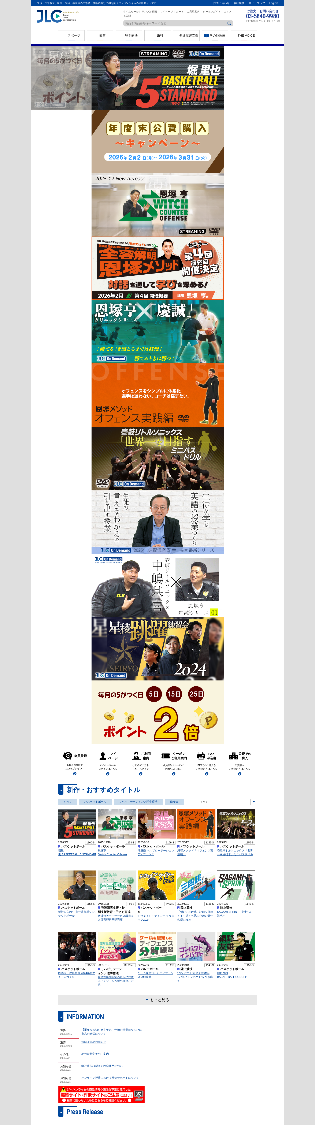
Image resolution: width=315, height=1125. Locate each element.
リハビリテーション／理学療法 (138, 801)
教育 (102, 35)
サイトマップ (257, 3)
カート (180, 11)
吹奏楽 (174, 801)
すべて (67, 801)
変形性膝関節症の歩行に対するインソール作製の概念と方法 (116, 981)
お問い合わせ (221, 3)
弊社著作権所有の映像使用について (103, 1066)
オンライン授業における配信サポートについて (110, 1077)
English (273, 3)
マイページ (166, 11)
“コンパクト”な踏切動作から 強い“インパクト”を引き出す (195, 977)
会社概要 (239, 3)
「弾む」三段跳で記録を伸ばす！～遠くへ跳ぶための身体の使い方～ (195, 915)
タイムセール (130, 11)
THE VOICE (246, 35)
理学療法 (131, 35)
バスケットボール (95, 801)
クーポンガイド (212, 11)
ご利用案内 (193, 11)
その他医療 (217, 35)
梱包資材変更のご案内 (95, 1053)
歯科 (160, 35)
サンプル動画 (149, 11)
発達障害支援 (188, 35)
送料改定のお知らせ (93, 1042)
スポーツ (73, 35)
